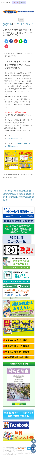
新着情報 (29, 174)
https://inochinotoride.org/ (15, 138)
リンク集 (16, 24)
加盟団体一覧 (7, 24)
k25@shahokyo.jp (10, 451)
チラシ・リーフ (15, 174)
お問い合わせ (25, 24)
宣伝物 (23, 174)
